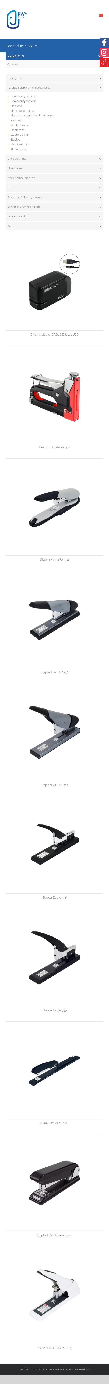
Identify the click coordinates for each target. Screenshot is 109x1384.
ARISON (85, 1369)
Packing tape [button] (54, 78)
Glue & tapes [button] (54, 168)
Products (54, 56)
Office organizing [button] (54, 158)
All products (18, 149)
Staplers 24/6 (19, 134)
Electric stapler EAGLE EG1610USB (54, 334)
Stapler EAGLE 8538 (54, 672)
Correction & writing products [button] (54, 206)
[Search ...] (54, 64)
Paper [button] (54, 187)
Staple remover (20, 125)
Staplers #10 (18, 130)
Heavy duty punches (23, 96)
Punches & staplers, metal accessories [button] (54, 87)
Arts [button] (54, 226)
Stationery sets (20, 144)
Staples (15, 139)
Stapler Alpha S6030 (54, 560)
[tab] (54, 78)
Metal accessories (22, 110)
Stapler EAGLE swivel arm (54, 1235)
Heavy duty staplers (23, 101)
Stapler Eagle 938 (54, 897)
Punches (16, 120)
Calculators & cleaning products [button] (54, 197)
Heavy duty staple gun (54, 447)
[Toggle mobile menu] (101, 15)
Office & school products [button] (54, 178)
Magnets (16, 106)
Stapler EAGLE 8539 (54, 785)
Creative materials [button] (54, 216)
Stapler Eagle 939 (54, 1010)
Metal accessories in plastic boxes (32, 115)
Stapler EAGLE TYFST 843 (55, 1348)
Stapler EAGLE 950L (54, 1123)
